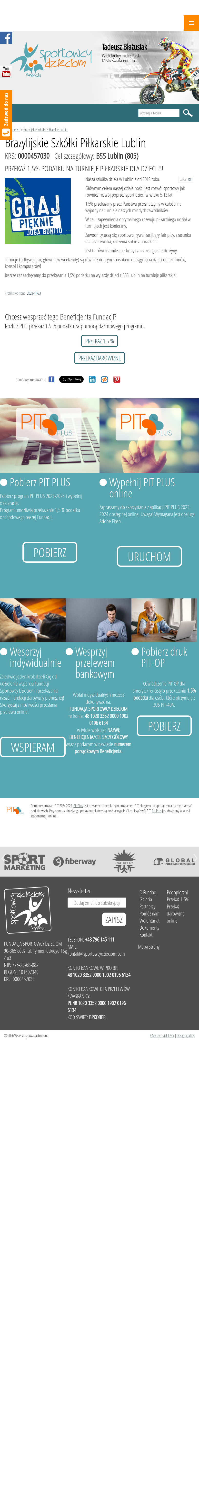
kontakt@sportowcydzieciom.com (96, 953)
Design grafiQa (186, 1035)
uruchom (149, 556)
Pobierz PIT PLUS (40, 482)
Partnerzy (147, 906)
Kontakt (145, 934)
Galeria (145, 899)
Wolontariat (149, 920)
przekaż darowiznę (99, 358)
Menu (191, 23)
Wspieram (33, 747)
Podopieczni (12, 129)
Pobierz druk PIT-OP (164, 657)
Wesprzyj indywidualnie (35, 657)
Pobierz (49, 552)
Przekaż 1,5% (178, 899)
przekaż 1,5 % (99, 341)
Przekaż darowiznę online (176, 913)
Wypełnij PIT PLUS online (142, 487)
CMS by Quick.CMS (162, 1035)
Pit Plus (78, 805)
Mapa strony (148, 946)
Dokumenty (149, 927)
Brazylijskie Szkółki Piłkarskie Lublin (45, 129)
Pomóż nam (149, 913)
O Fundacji (148, 892)
